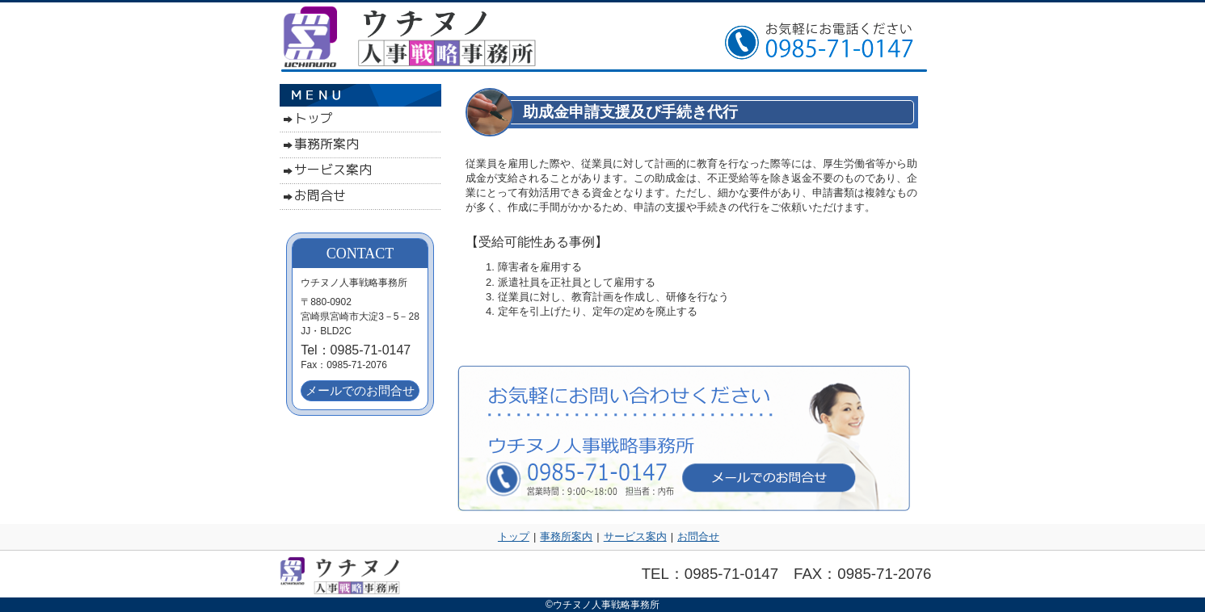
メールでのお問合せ (360, 390)
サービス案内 (635, 536)
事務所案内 (566, 536)
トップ (513, 536)
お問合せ (698, 536)
